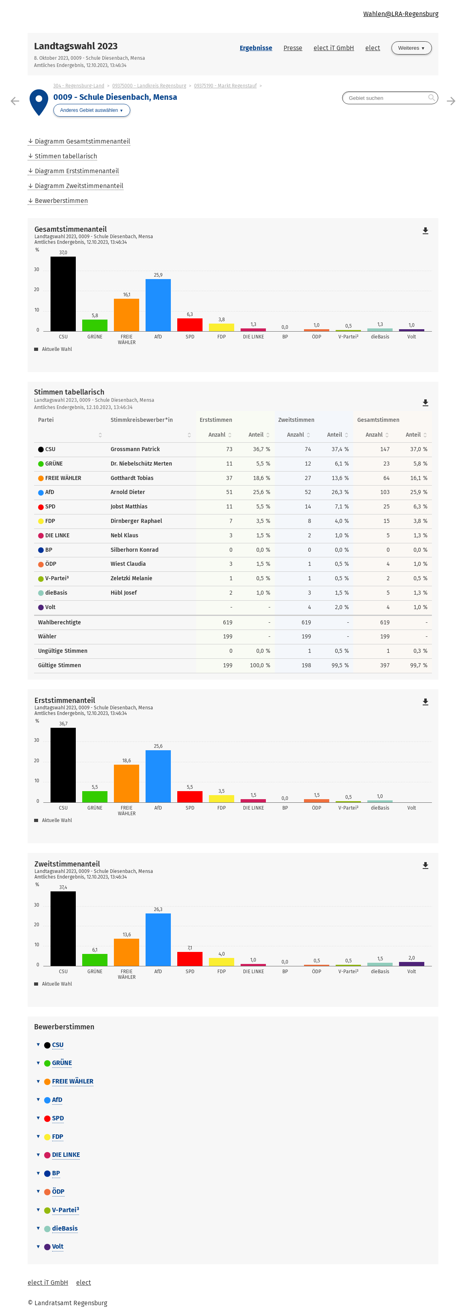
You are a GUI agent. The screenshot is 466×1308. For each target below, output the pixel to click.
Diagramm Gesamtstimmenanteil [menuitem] (82, 141)
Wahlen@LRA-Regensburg (400, 14)
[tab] (233, 1045)
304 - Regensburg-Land (78, 86)
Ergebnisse (256, 48)
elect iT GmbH (334, 48)
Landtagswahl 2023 (76, 46)
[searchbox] (390, 97)
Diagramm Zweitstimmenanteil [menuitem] (79, 186)
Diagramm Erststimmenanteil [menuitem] (77, 171)
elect (372, 48)
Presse (293, 48)
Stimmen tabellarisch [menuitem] (66, 156)
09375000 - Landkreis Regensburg (149, 86)
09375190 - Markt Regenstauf (225, 86)
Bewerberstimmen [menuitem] (61, 201)
